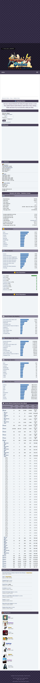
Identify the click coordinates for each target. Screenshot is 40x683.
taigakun (5, 243)
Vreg (4, 275)
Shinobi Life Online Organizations (10, 258)
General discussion (7, 321)
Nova (4, 241)
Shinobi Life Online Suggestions (10, 257)
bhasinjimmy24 (33, 220)
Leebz (4, 288)
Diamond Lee (6, 289)
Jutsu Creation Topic (7, 330)
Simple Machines (25, 678)
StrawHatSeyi (6, 369)
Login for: (5, 119)
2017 (5, 559)
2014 (5, 565)
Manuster (5, 238)
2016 (5, 561)
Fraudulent (5, 244)
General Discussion (7, 255)
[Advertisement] (20, 11)
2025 (5, 425)
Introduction (5, 264)
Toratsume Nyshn (7, 282)
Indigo (4, 375)
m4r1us (4, 236)
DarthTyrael (5, 286)
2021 (5, 438)
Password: (4, 117)
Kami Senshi (6, 328)
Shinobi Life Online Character (9, 261)
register (10, 114)
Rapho (4, 394)
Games (4, 254)
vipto (4, 388)
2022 (5, 434)
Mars (4, 232)
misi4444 (5, 373)
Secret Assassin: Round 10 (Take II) (11, 325)
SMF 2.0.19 (15, 678)
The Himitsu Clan (7, 324)
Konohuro (5, 246)
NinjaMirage (5, 239)
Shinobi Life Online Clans (8, 263)
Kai (4, 391)
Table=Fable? (6, 331)
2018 (5, 557)
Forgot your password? (6, 122)
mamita (10, 580)
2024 (5, 428)
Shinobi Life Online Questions (9, 266)
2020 (5, 440)
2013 (5, 567)
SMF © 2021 (20, 678)
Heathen (5, 349)
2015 (5, 563)
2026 (5, 410)
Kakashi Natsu (29, 572)
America (5, 279)
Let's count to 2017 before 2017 (10, 319)
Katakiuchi (5, 327)
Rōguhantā (5, 322)
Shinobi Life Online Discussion (9, 260)
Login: (5, 116)
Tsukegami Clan (6, 355)
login (6, 114)
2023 (5, 431)
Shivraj (4, 235)
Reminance (5, 233)
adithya (4, 372)
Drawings (5, 267)
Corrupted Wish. (6, 333)
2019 (5, 555)
